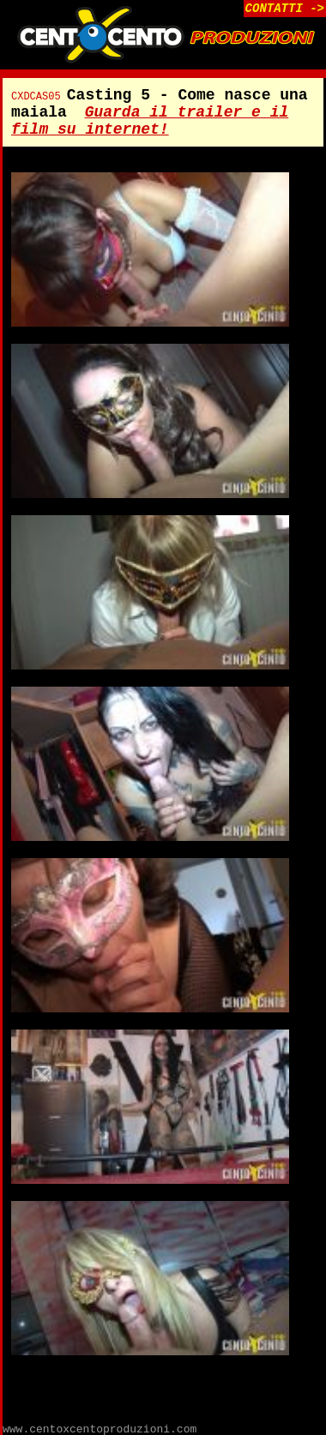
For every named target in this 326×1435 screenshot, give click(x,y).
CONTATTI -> (284, 8)
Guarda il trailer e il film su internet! (149, 121)
